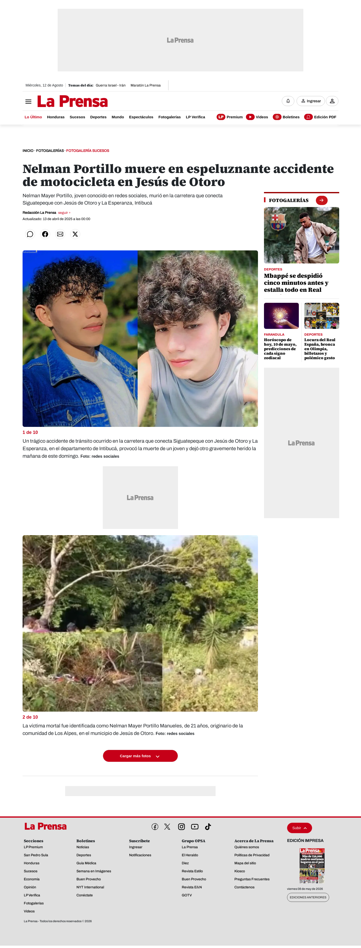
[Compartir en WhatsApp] (30, 235)
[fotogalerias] (289, 201)
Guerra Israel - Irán (111, 85)
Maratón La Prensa (146, 85)
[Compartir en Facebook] (45, 235)
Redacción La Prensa (47, 213)
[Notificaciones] (288, 102)
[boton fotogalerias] (321, 201)
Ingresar (314, 102)
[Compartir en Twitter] (75, 235)
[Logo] (60, 102)
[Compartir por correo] (60, 235)
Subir (299, 829)
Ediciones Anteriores (308, 898)
